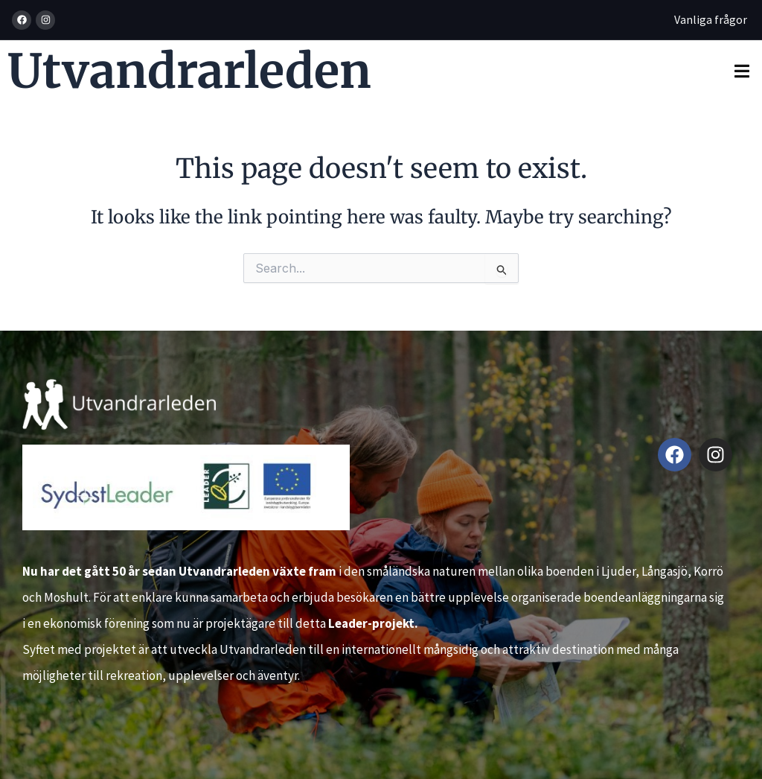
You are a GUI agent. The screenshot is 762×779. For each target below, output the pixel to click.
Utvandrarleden (189, 71)
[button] (742, 71)
